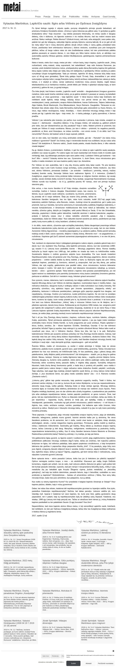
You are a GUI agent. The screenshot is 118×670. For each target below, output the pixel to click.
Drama (56, 16)
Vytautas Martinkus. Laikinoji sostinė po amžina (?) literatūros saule (96, 532)
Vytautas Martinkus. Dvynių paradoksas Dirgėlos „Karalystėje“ (19, 592)
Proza (38, 16)
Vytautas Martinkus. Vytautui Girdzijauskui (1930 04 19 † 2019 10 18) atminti (19, 623)
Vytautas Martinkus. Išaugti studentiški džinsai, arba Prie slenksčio (97, 563)
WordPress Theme (60, 668)
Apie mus (46, 656)
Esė (64, 16)
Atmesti (88, 663)
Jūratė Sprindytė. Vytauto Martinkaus (93, 622)
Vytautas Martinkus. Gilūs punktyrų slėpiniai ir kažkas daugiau (58, 561)
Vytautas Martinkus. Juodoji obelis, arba (58, 531)
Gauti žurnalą (109, 16)
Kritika (85, 16)
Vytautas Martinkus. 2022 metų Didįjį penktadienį (18, 561)
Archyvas (95, 16)
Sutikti (73, 663)
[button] (113, 651)
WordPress (50, 668)
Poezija (47, 16)
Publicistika (74, 16)
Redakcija (55, 656)
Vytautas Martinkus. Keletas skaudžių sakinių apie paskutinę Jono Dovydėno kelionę (18, 532)
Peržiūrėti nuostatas (105, 663)
